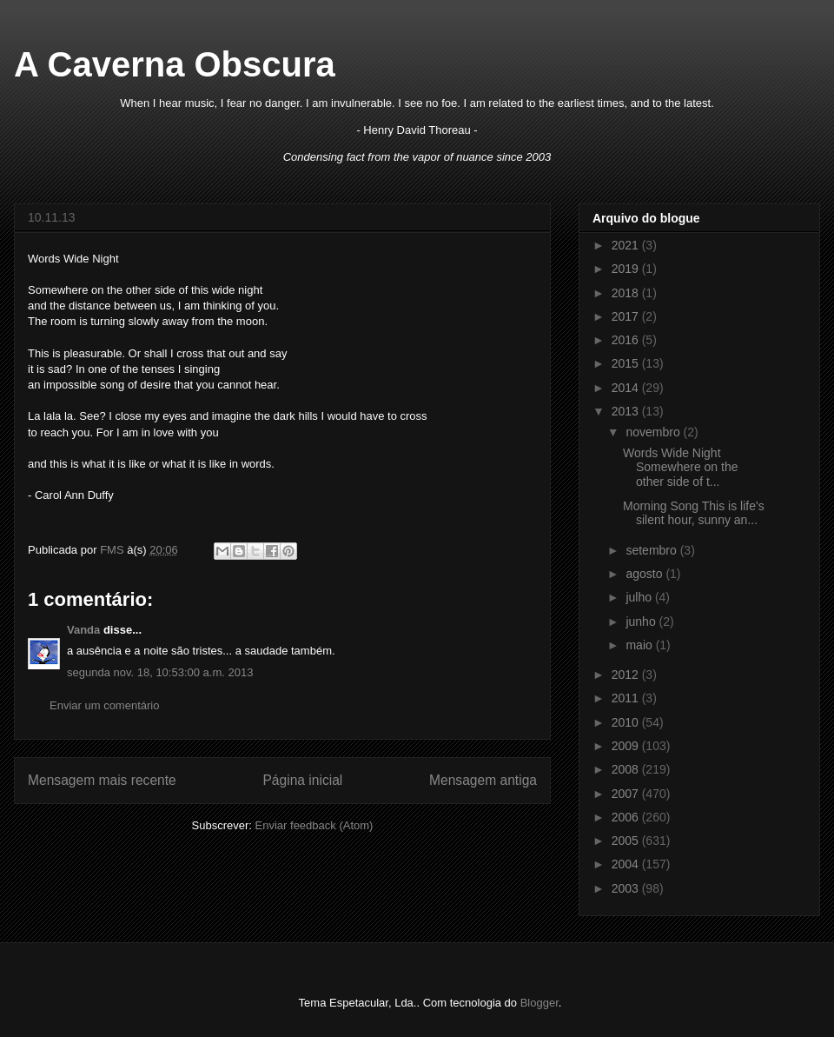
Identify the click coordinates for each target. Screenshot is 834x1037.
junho (642, 621)
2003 (627, 888)
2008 (627, 769)
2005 (627, 841)
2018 (627, 293)
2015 (627, 363)
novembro (654, 432)
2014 (627, 388)
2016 (627, 340)
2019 (627, 269)
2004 (627, 864)
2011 (627, 698)
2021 (627, 245)
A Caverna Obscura (174, 64)
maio (640, 645)
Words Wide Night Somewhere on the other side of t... (680, 467)
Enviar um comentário (104, 705)
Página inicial (302, 780)
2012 (627, 674)
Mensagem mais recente (102, 780)
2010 (627, 722)
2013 (627, 411)
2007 (627, 794)
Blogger (539, 1002)
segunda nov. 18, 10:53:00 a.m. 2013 (160, 672)
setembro (652, 550)
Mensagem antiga (483, 780)
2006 (627, 817)
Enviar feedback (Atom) (314, 825)
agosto (645, 574)
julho (640, 597)
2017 (627, 316)
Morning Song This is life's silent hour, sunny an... (693, 513)
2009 (627, 746)
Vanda (83, 629)
